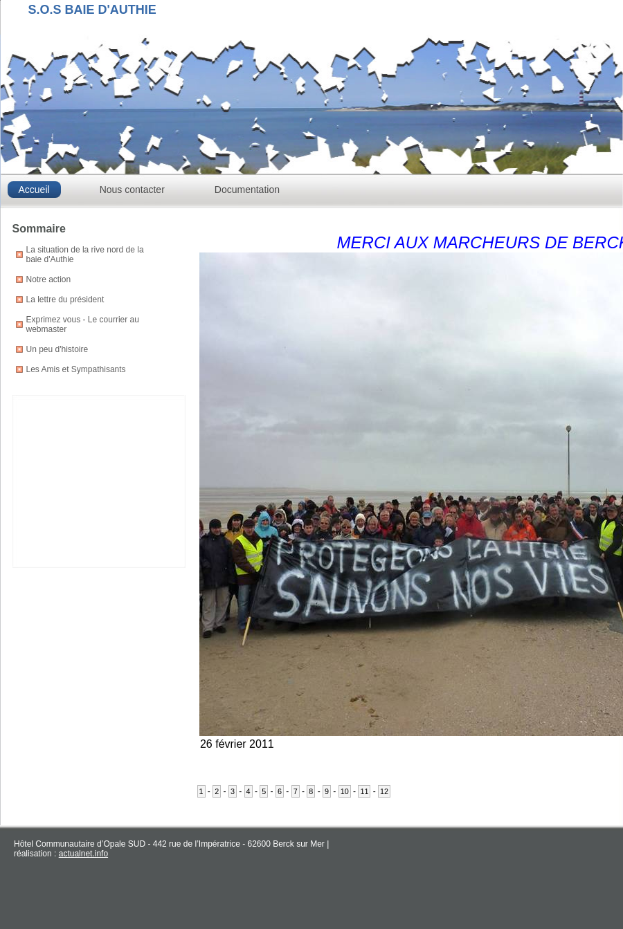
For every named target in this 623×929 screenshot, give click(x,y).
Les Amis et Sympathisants (76, 369)
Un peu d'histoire (57, 349)
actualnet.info (83, 853)
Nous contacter (132, 189)
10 (345, 791)
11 (364, 791)
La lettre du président (65, 299)
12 (384, 791)
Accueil (34, 189)
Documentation (247, 189)
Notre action (48, 279)
